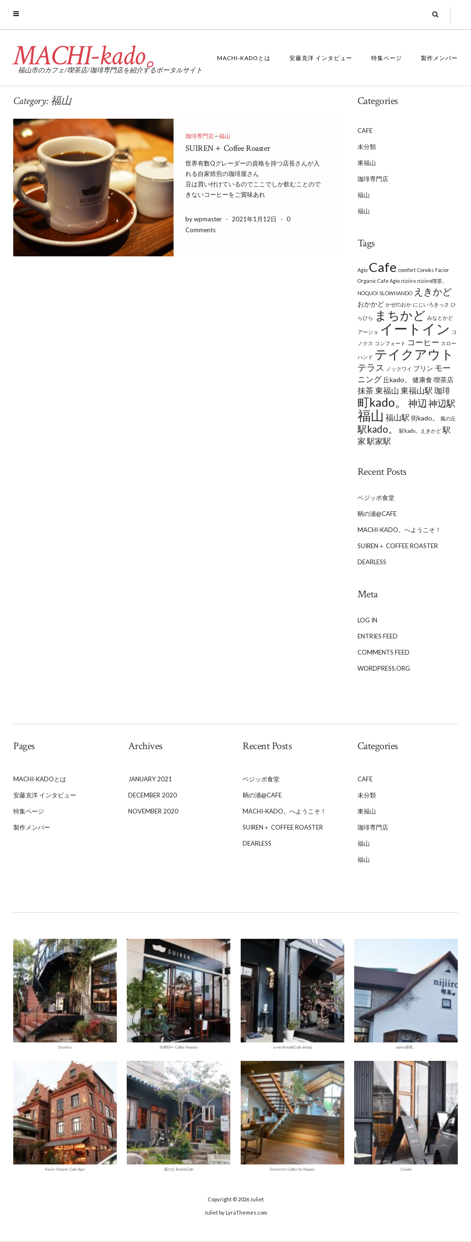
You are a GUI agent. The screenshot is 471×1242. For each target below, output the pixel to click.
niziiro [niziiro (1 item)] (408, 281)
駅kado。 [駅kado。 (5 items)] (378, 429)
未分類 (367, 147)
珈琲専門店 (199, 136)
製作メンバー (439, 58)
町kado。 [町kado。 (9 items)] (382, 402)
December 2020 (152, 795)
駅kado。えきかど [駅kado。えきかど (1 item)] (420, 431)
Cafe (365, 131)
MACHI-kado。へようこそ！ (399, 530)
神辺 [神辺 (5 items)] (417, 403)
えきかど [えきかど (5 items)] (433, 291)
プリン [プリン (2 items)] (423, 368)
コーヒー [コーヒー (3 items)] (423, 342)
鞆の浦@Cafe (377, 514)
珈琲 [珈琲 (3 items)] (442, 390)
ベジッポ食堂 (376, 498)
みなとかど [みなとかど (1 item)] (440, 318)
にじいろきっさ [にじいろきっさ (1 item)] (431, 304)
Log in (367, 620)
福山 (224, 136)
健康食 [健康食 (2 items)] (422, 380)
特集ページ (386, 58)
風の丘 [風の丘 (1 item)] (448, 418)
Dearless (372, 562)
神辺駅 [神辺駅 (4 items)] (441, 403)
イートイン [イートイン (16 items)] (415, 328)
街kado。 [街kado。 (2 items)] (425, 418)
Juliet (257, 1200)
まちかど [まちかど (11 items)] (400, 315)
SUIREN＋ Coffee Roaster (227, 148)
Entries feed (378, 636)
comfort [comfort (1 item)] (407, 270)
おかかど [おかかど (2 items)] (371, 304)
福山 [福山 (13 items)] (371, 415)
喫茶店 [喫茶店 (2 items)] (444, 380)
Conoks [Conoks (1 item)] (425, 270)
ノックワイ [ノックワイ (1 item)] (399, 369)
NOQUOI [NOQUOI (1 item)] (368, 293)
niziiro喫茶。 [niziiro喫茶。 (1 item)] (432, 281)
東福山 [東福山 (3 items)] (387, 390)
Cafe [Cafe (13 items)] (383, 267)
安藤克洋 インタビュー (320, 58)
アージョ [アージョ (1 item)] (368, 332)
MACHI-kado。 (92, 56)
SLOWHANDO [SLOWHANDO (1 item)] (395, 293)
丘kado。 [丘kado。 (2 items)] (397, 380)
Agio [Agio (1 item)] (362, 270)
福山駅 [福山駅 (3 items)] (397, 417)
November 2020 (153, 811)
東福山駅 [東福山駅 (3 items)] (417, 390)
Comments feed (384, 652)
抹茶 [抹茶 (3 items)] (366, 390)
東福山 (367, 163)
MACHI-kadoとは (243, 58)
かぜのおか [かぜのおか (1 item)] (398, 304)
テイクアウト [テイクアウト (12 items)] (414, 354)
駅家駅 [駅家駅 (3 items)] (379, 441)
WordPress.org (384, 669)
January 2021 (150, 779)
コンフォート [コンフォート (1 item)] (390, 343)
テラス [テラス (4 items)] (371, 367)
